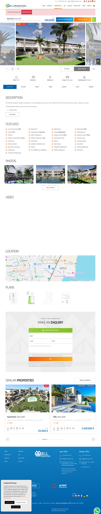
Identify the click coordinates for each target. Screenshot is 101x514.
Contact (89, 5)
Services (70, 5)
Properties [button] (57, 5)
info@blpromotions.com (75, 1)
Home (43, 5)
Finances (91, 87)
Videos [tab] (50, 87)
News (84, 5)
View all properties (85, 380)
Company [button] (49, 5)
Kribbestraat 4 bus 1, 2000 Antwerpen (87, 462)
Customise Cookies (21, 502)
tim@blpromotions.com (87, 459)
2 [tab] (45, 439)
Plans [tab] (77, 87)
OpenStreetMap (82, 280)
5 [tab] (61, 439)
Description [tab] (10, 87)
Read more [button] (12, 114)
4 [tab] (55, 439)
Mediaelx (74, 503)
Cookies (40, 503)
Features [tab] (23, 87)
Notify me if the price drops (64, 19)
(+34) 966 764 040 (60, 1)
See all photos (82, 69)
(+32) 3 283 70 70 (86, 455)
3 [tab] (50, 439)
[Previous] (8, 439)
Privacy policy (46, 503)
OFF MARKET (80, 503)
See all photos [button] (50, 187)
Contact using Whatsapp (50, 330)
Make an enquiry (82, 19)
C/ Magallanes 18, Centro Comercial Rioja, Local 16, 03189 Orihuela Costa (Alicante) (69, 463)
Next (83, 44)
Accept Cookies (9, 502)
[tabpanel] (27, 409)
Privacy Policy (66, 354)
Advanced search (26, 12)
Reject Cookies (15, 507)
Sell (65, 5)
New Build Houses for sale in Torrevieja (60, 509)
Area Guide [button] (77, 5)
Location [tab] (64, 87)
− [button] (7, 260)
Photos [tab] (37, 87)
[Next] (93, 439)
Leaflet (72, 280)
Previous (18, 44)
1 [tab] (39, 439)
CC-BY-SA (92, 280)
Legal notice (35, 503)
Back (93, 69)
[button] (18, 69)
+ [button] (7, 257)
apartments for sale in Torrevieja (59, 510)
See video (66, 69)
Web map (52, 503)
